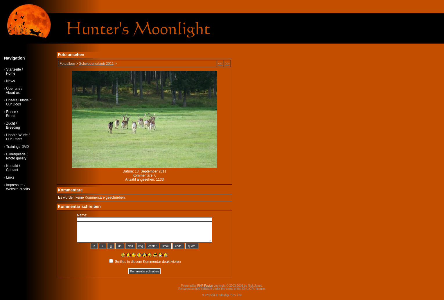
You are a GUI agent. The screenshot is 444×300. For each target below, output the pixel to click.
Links (10, 177)
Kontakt (12, 166)
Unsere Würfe (17, 135)
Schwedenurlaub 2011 (96, 64)
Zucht (10, 123)
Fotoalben (67, 64)
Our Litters (14, 139)
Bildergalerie (16, 154)
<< (220, 64)
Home (10, 73)
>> (227, 64)
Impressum (14, 185)
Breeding (13, 127)
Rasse (11, 112)
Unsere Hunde (17, 100)
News (10, 81)
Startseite (13, 69)
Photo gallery (16, 158)
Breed (10, 116)
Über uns (13, 89)
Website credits (18, 189)
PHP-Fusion (205, 285)
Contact (12, 170)
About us (12, 93)
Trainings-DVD (17, 147)
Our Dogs (13, 104)
